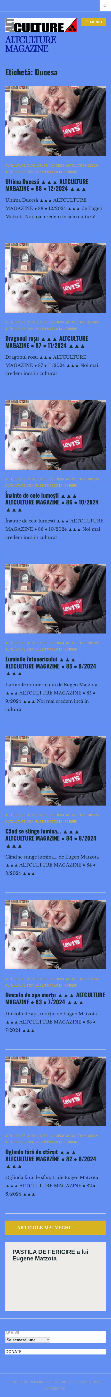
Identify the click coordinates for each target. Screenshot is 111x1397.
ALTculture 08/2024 (82, 815)
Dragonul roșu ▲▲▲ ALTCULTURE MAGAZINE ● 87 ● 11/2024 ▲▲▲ (46, 341)
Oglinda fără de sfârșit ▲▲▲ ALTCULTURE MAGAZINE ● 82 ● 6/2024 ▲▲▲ (50, 1158)
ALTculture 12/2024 (82, 165)
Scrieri (70, 172)
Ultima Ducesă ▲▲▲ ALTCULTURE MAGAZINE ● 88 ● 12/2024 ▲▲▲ (46, 185)
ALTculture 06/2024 (82, 1136)
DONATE (13, 1351)
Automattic (55, 1388)
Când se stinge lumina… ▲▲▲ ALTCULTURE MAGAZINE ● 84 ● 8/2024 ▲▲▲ (50, 837)
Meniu (96, 22)
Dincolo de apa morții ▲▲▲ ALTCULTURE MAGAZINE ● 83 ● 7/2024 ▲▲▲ (55, 998)
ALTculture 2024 (19, 172)
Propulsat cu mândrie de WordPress (41, 1382)
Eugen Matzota (49, 172)
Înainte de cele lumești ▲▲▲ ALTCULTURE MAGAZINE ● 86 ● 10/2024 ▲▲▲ (52, 502)
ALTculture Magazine (30, 44)
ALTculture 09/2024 (82, 643)
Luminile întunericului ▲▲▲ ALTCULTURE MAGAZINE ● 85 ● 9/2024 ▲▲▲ (50, 665)
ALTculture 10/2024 (82, 479)
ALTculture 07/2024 (82, 979)
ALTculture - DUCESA (45, 165)
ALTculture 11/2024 (82, 322)
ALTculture (15, 165)
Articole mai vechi (44, 1227)
